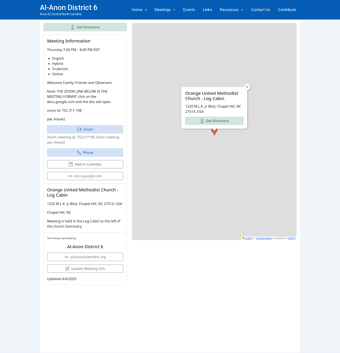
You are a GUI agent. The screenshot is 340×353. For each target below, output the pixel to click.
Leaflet (247, 238)
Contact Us (260, 9)
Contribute (287, 9)
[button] (214, 131)
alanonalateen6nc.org (85, 256)
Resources (231, 10)
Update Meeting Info (85, 268)
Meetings (165, 10)
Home (139, 10)
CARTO (292, 238)
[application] (144, 10)
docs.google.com (85, 176)
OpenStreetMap (264, 238)
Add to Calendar (85, 164)
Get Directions (85, 27)
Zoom (85, 129)
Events (189, 9)
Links (207, 9)
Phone (85, 152)
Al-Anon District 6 (68, 7)
